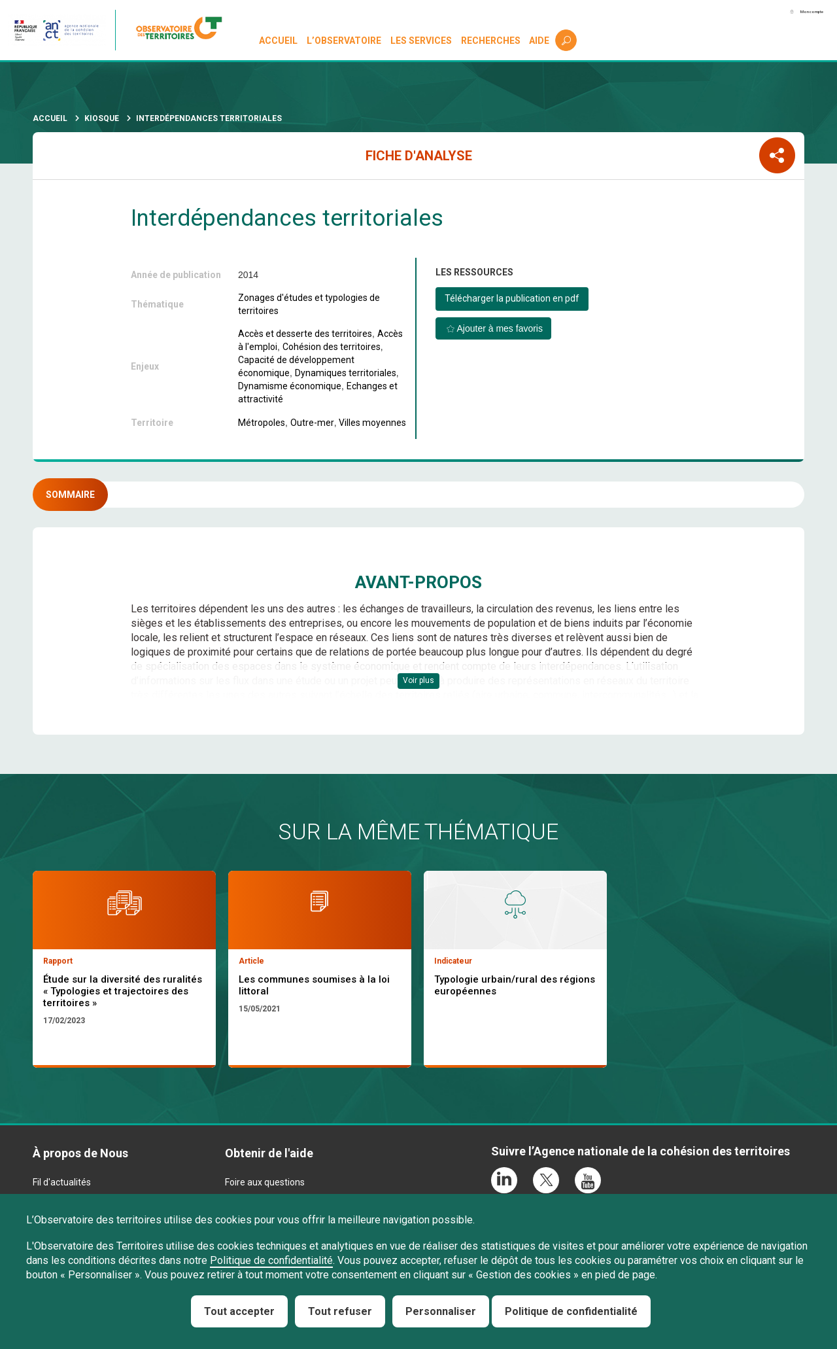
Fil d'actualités (62, 1192)
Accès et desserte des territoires (305, 333)
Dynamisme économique (289, 386)
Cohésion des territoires (331, 347)
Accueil (280, 40)
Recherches (492, 40)
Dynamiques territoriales (345, 373)
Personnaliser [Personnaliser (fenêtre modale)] (440, 1311)
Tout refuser (340, 1311)
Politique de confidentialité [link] (571, 1311)
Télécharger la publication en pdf (512, 298)
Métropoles (261, 422)
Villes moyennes (372, 422)
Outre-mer (312, 422)
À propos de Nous (80, 1162)
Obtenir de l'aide (269, 1162)
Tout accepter (239, 1311)
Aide (541, 40)
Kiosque (101, 118)
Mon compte (790, 12)
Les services (423, 40)
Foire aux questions (265, 1192)
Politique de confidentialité (271, 1260)
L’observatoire (346, 40)
